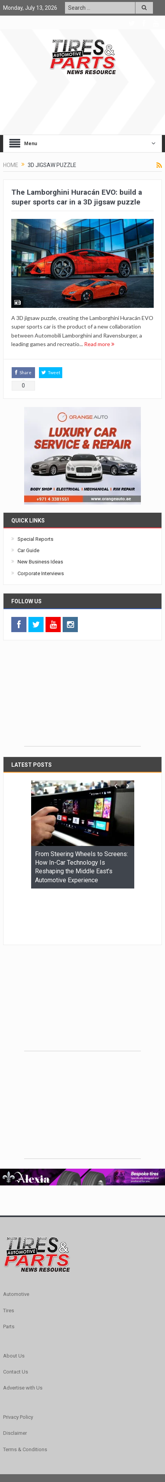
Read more (99, 344)
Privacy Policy (18, 1369)
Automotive (16, 1246)
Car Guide (28, 550)
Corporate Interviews (41, 573)
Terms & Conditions (25, 1401)
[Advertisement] (82, 697)
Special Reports (35, 539)
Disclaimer (15, 1385)
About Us (14, 1308)
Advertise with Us (22, 1340)
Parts (8, 1278)
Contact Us (15, 1324)
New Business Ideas (40, 562)
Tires (8, 1262)
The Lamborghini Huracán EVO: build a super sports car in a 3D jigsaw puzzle (76, 197)
